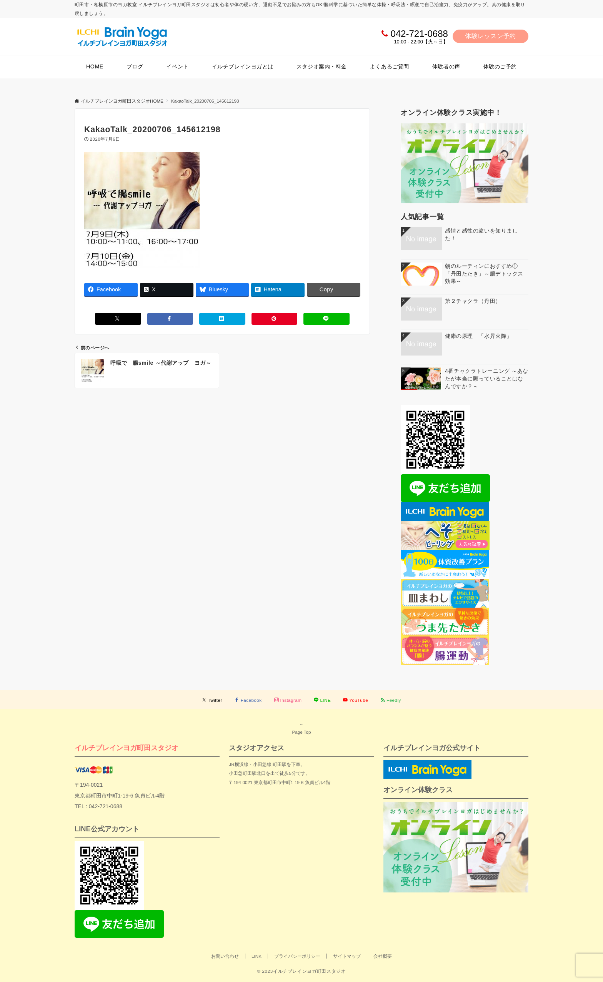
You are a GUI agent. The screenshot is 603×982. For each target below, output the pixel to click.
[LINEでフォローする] (322, 700)
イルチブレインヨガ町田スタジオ (126, 748)
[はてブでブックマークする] (222, 319)
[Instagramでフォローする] (288, 700)
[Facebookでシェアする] (170, 319)
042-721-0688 (419, 33)
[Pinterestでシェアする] (275, 319)
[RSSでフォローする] (390, 700)
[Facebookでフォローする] (248, 700)
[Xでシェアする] (118, 319)
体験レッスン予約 (490, 36)
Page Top (301, 727)
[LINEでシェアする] (326, 319)
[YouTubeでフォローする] (355, 700)
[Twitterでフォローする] (212, 700)
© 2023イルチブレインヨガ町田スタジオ (301, 971)
